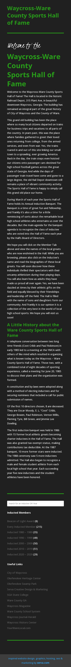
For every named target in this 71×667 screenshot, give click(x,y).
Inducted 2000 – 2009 (19, 543)
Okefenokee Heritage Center (24, 578)
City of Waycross (17, 572)
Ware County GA (17, 600)
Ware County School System (23, 611)
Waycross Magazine (18, 606)
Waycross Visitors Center (21, 622)
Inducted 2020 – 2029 (19, 554)
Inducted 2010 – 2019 (19, 548)
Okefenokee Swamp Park (21, 583)
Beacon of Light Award (20, 521)
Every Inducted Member (21, 526)
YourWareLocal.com (19, 628)
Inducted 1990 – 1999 (19, 537)
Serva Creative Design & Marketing (27, 589)
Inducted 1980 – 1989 (19, 532)
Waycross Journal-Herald (21, 617)
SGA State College (17, 594)
